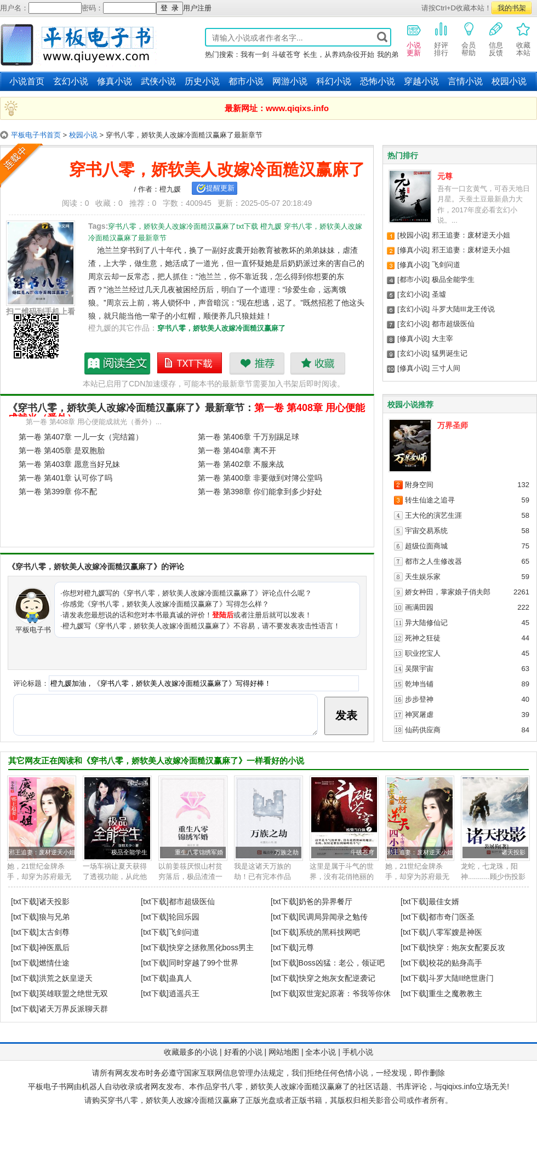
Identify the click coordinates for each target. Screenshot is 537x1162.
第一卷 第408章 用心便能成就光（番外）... (94, 422)
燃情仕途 (54, 962)
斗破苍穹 (286, 54)
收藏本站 (523, 39)
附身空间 (419, 485)
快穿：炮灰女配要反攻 (467, 947)
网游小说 (289, 81)
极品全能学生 (453, 279)
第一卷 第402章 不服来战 (241, 464)
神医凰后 (54, 947)
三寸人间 (446, 368)
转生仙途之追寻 (430, 500)
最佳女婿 (444, 901)
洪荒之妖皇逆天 (66, 978)
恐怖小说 (377, 81)
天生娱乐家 (423, 577)
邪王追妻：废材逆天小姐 (471, 235)
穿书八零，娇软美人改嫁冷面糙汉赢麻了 (221, 328)
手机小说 (357, 1052)
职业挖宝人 (423, 653)
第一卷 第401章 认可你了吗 (65, 477)
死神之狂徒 (423, 638)
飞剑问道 (446, 265)
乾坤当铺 (419, 684)
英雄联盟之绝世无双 (73, 993)
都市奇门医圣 (452, 916)
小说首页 (26, 81)
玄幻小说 (70, 81)
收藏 (317, 363)
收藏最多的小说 (191, 1052)
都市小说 (246, 81)
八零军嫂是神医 (455, 932)
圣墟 (439, 294)
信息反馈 (496, 39)
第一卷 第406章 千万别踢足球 (248, 436)
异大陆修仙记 (426, 622)
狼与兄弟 (54, 916)
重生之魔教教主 (455, 993)
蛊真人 (180, 978)
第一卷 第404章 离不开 (237, 450)
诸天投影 (513, 852)
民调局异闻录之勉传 (333, 916)
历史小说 (202, 81)
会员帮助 (468, 39)
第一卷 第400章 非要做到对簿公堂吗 (260, 477)
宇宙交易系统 (426, 531)
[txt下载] (25, 901)
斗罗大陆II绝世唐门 (461, 978)
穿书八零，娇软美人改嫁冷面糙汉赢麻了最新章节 (117, 363)
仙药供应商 (423, 730)
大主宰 (442, 338)
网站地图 (283, 1052)
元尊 (445, 176)
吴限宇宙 (419, 668)
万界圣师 (452, 425)
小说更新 (413, 39)
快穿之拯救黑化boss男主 (211, 947)
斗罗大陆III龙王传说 (463, 309)
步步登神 (419, 699)
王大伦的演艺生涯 (433, 515)
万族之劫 (287, 852)
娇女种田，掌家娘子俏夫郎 (447, 592)
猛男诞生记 (449, 353)
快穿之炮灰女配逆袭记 (337, 978)
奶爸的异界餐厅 (325, 901)
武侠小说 (158, 81)
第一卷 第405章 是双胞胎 (62, 450)
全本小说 (320, 1052)
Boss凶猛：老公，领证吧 (342, 962)
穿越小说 (421, 81)
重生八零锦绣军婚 (199, 852)
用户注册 (197, 8)
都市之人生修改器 (433, 561)
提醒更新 (220, 188)
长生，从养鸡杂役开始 (338, 54)
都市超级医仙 (453, 324)
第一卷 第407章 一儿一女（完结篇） (81, 436)
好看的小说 (243, 1052)
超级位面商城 (426, 546)
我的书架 (512, 8)
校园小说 (509, 81)
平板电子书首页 (36, 135)
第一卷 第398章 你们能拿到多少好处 (260, 491)
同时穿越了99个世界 (204, 962)
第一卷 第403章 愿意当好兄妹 (69, 464)
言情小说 (465, 81)
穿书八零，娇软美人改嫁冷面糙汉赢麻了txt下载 (190, 363)
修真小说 (114, 81)
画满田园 (419, 607)
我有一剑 (255, 54)
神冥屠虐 (419, 714)
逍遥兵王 (184, 993)
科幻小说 (333, 81)
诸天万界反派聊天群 (73, 1008)
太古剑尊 (54, 932)
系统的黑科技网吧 (329, 932)
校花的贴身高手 (455, 962)
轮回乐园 (184, 916)
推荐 (256, 363)
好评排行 (441, 39)
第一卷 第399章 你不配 (58, 491)
